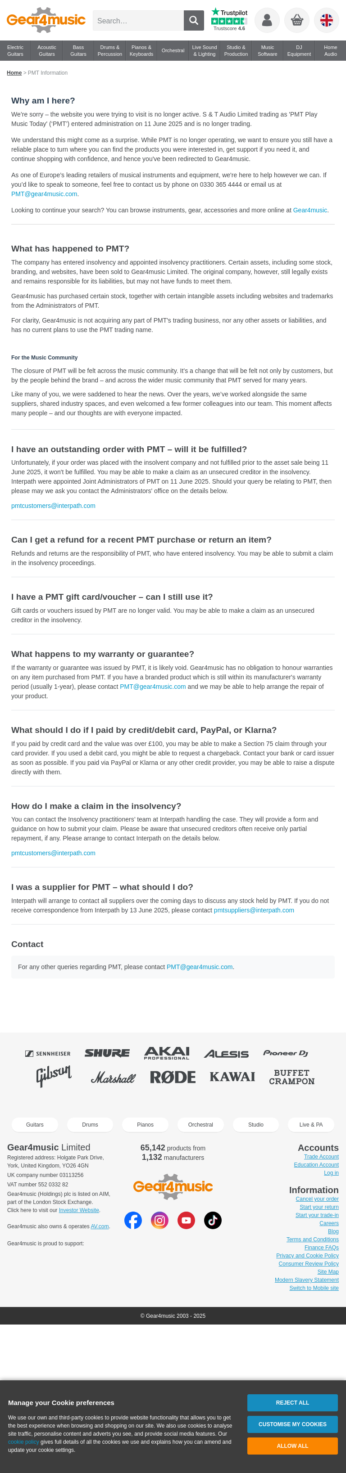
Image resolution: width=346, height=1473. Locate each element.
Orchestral (200, 1125)
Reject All (293, 1403)
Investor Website (79, 1210)
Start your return (319, 1207)
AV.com (100, 1226)
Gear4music (310, 210)
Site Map (328, 1272)
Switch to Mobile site (314, 1288)
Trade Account (321, 1157)
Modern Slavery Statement (307, 1280)
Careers (329, 1223)
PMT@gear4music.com (44, 194)
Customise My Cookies (293, 1424)
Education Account (316, 1165)
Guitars (35, 1125)
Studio (256, 1125)
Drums (90, 1125)
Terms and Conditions (313, 1239)
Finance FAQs (322, 1247)
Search (194, 20)
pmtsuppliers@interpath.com (254, 910)
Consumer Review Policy (309, 1264)
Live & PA (311, 1125)
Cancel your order (317, 1199)
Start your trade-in (317, 1215)
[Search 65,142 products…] (138, 20)
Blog (333, 1231)
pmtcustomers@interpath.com (53, 505)
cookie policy (23, 1442)
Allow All (292, 1446)
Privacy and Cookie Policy (307, 1256)
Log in (331, 1173)
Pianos (145, 1125)
